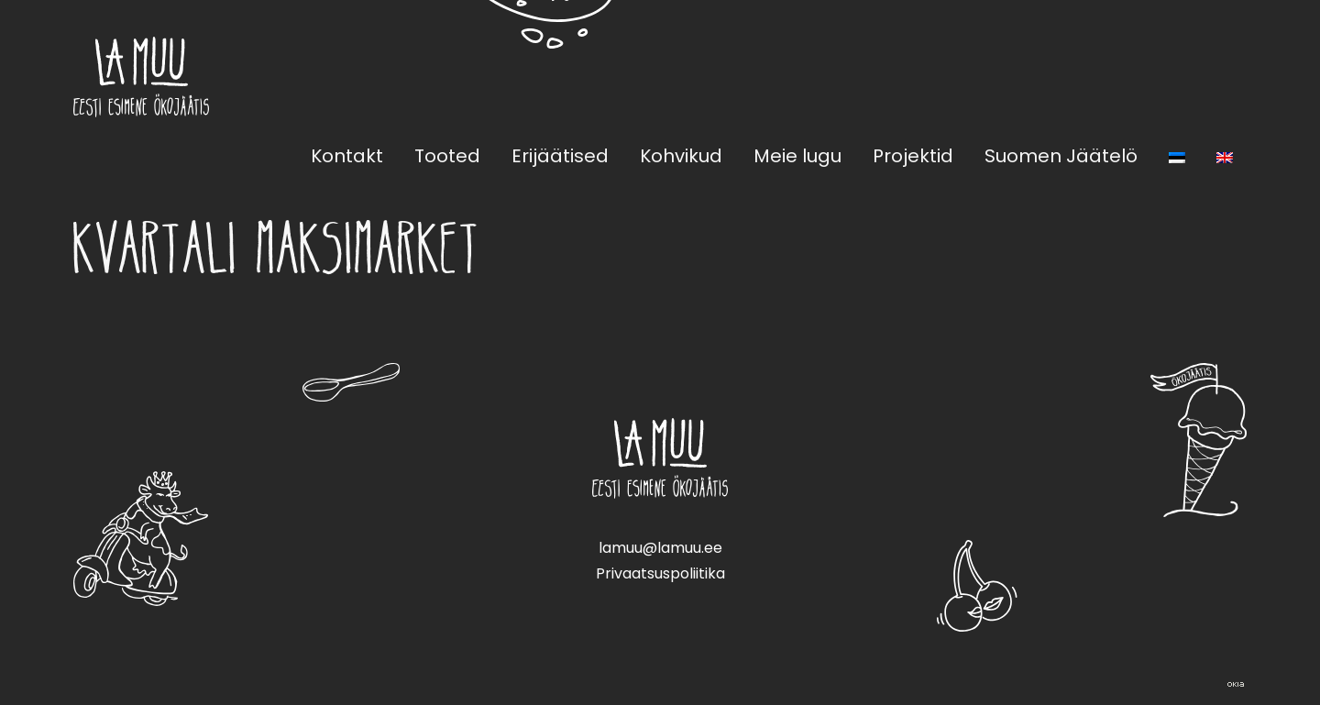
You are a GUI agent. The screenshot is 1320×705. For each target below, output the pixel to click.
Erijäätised (560, 156)
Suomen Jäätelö (1061, 156)
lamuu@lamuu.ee (660, 547)
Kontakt (347, 156)
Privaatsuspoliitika (660, 573)
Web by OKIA (1236, 684)
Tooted (447, 156)
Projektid (913, 156)
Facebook (1192, 76)
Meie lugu (798, 156)
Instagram (1236, 76)
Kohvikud (681, 156)
